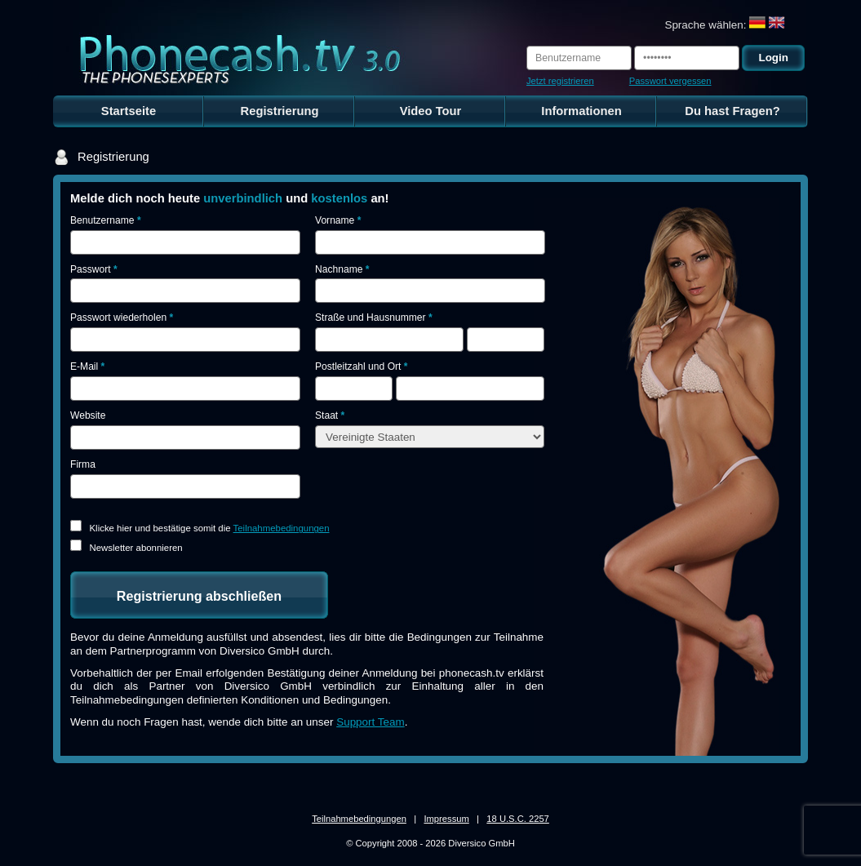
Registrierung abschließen (199, 595)
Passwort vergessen (670, 81)
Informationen (581, 111)
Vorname (338, 220)
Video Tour (431, 111)
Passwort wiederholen (121, 317)
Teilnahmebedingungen (281, 528)
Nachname (342, 269)
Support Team (370, 722)
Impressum (446, 819)
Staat (329, 415)
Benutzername (105, 220)
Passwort (94, 269)
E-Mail (87, 366)
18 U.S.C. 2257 (517, 819)
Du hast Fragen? (732, 111)
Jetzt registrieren (560, 81)
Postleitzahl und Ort (361, 366)
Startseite (128, 111)
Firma (82, 464)
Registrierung (280, 111)
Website (87, 415)
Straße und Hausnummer (374, 317)
